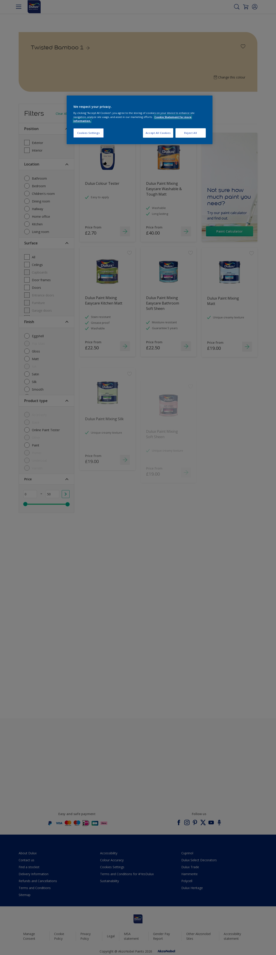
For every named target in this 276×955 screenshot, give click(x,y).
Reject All (190, 133)
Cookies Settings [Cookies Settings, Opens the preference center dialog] (88, 133)
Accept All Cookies (158, 133)
